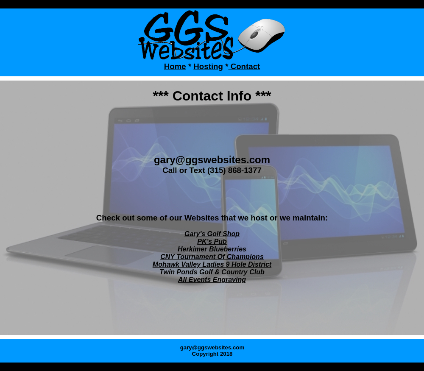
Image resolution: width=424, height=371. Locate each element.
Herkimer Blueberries (212, 249)
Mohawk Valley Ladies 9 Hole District (212, 264)
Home (175, 66)
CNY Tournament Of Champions (212, 256)
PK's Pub (212, 241)
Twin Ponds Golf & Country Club (211, 272)
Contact (244, 66)
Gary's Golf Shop (212, 233)
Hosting (208, 66)
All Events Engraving (212, 279)
